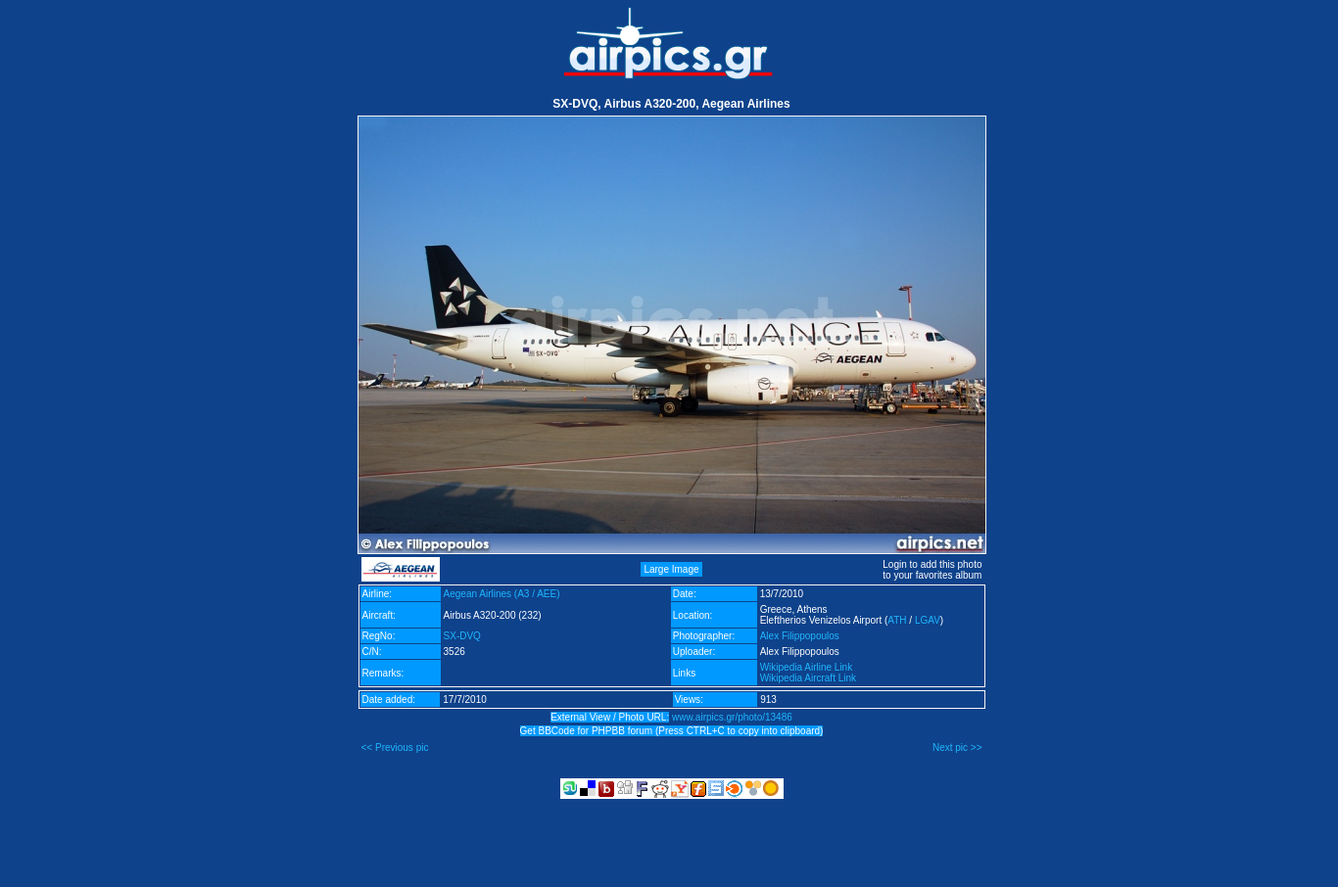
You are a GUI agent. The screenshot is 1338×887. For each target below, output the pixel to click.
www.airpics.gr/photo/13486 (732, 717)
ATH (896, 620)
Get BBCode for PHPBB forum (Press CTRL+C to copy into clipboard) (672, 730)
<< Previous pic (395, 747)
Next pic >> (957, 747)
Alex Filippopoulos (799, 635)
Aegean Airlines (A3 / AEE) (502, 593)
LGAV (927, 620)
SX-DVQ (462, 635)
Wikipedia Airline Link (806, 667)
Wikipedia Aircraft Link (808, 678)
